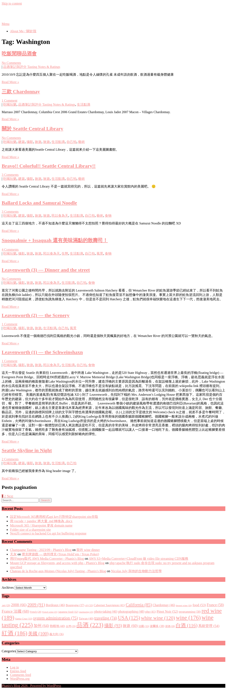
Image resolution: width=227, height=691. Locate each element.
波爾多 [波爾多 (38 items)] (157, 626)
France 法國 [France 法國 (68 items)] (15, 611)
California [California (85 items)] (139, 604)
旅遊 (38, 142)
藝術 (81, 142)
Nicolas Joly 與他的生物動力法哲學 (136, 571)
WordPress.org (20, 678)
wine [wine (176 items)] (188, 618)
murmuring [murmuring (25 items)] (86, 612)
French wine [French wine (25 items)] (49, 612)
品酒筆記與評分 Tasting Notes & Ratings (31, 67)
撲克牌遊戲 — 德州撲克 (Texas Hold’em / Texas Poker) (60, 554)
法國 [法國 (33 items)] (143, 626)
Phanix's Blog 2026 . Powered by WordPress (31, 685)
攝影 (29, 142)
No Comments (11, 63)
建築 (21, 142)
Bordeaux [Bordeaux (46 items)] (55, 605)
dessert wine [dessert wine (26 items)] (184, 605)
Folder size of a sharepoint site (30, 529)
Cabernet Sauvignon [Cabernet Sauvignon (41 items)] (109, 605)
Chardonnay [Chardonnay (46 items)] (164, 605)
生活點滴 (83, 104)
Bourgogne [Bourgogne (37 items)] (75, 605)
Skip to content (12, 3)
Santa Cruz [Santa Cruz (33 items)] (24, 618)
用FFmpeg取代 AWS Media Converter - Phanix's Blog (47, 558)
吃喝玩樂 (9, 104)
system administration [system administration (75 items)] (55, 618)
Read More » (10, 82)
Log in (14, 667)
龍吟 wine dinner (88, 550)
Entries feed (18, 671)
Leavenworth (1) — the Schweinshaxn (42, 352)
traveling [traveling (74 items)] (105, 618)
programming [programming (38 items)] (190, 611)
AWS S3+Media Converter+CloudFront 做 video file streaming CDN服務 (138, 558)
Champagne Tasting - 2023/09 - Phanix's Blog (40, 550)
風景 (100, 253)
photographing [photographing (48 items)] (131, 611)
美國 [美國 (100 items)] (38, 633)
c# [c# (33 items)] (89, 605)
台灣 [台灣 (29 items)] (71, 626)
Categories (9, 651)
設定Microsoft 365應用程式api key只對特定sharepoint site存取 (54, 516)
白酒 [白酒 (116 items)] (187, 625)
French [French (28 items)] (35, 612)
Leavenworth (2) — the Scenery (35, 315)
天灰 (13, 554)
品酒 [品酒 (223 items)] (90, 625)
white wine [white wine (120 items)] (158, 618)
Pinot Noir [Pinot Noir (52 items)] (167, 611)
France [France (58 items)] (215, 605)
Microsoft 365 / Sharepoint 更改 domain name (41, 525)
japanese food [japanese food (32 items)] (68, 611)
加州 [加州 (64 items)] (41, 625)
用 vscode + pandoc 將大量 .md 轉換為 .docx (41, 521)
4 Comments (10, 249)
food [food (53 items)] (199, 605)
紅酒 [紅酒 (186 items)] (14, 633)
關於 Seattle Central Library (32, 128)
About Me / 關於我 (23, 31)
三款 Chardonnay (21, 91)
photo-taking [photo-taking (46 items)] (105, 611)
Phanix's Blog (21, 13)
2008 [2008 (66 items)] (18, 605)
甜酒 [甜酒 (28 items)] (170, 626)
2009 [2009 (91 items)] (36, 604)
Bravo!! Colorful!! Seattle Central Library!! (49, 166)
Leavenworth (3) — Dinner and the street (46, 270)
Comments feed (20, 675)
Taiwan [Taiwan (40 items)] (86, 618)
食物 (108, 215)
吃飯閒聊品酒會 (19, 53)
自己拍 (71, 142)
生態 (64, 253)
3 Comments (10, 175)
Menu (5, 24)
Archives (8, 587)
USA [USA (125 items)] (129, 618)
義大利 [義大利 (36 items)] (56, 634)
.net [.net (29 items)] (6, 605)
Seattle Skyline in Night (27, 450)
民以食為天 (59, 215)
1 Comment (9, 100)
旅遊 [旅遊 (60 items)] (130, 626)
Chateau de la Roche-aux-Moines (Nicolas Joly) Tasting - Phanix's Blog (58, 571)
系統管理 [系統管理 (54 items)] (208, 626)
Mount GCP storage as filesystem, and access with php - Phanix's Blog (57, 563)
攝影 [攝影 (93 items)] (113, 625)
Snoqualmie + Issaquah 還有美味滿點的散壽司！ (55, 240)
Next (10, 496)
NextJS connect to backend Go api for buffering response (48, 533)
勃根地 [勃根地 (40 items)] (57, 626)
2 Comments (10, 459)
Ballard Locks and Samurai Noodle (39, 202)
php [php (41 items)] (150, 611)
